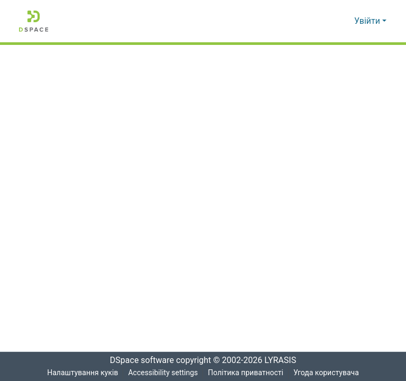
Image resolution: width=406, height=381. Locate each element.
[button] (33, 21)
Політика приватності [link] (245, 373)
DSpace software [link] (138, 360)
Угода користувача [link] (326, 373)
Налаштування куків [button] (81, 373)
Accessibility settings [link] (162, 373)
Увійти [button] (368, 21)
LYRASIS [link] (283, 360)
